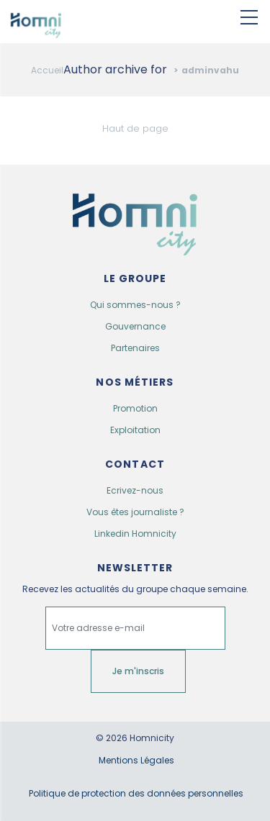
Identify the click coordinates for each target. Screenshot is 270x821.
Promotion (135, 408)
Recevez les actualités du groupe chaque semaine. (135, 589)
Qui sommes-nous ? (135, 305)
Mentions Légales (136, 760)
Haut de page (135, 128)
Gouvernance (135, 326)
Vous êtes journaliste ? (135, 512)
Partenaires (135, 348)
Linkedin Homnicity (135, 533)
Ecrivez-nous (135, 490)
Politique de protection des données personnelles (136, 793)
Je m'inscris (138, 671)
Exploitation (135, 430)
